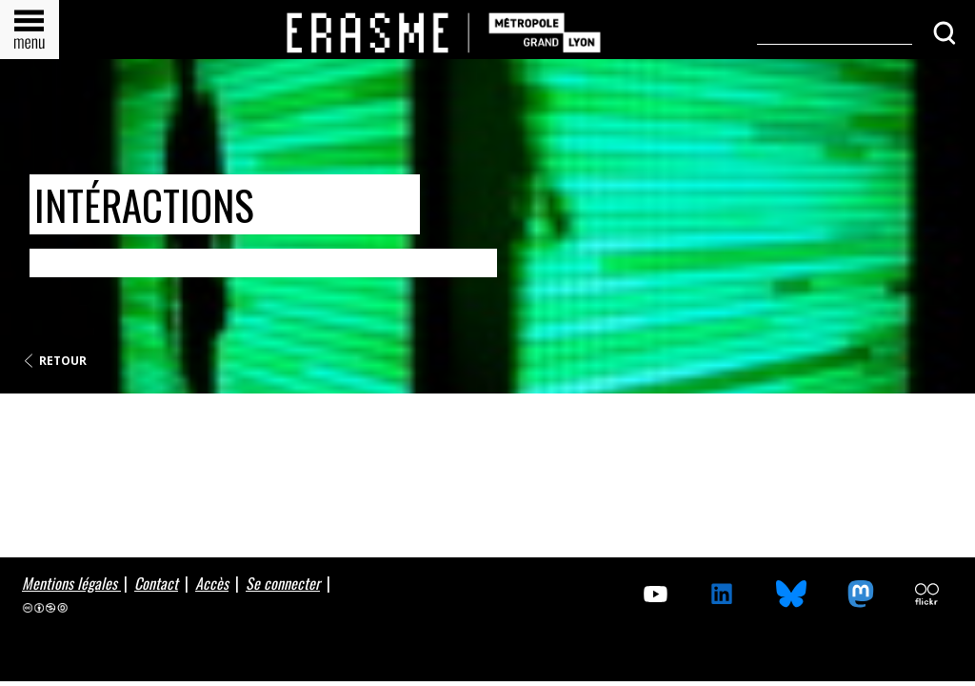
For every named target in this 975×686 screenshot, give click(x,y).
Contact (156, 583)
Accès (212, 583)
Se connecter (283, 583)
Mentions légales (71, 583)
